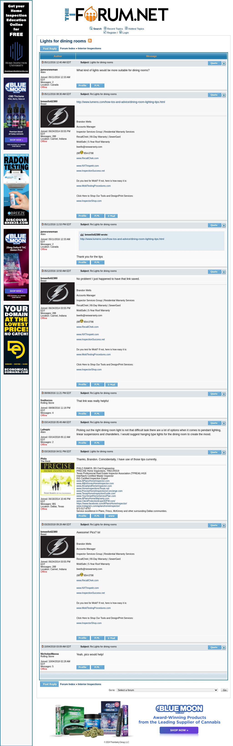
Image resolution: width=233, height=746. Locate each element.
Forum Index (68, 48)
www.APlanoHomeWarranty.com (92, 498)
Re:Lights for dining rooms (103, 94)
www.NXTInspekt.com (87, 166)
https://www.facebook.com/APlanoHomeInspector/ (101, 503)
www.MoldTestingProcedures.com (93, 186)
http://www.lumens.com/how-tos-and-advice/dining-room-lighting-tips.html (120, 102)
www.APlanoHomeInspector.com (92, 481)
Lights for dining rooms (63, 41)
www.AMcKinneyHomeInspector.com (95, 483)
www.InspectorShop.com (88, 201)
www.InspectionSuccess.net (90, 171)
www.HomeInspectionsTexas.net (92, 488)
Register (110, 32)
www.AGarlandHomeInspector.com (94, 486)
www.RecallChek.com (87, 158)
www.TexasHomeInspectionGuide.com (95, 493)
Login (124, 32)
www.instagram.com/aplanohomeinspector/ (98, 506)
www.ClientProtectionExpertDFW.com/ (95, 501)
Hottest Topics (136, 28)
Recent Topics (115, 28)
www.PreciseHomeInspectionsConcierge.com (99, 491)
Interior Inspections (89, 48)
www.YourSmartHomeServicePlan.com (96, 496)
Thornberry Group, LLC (119, 742)
